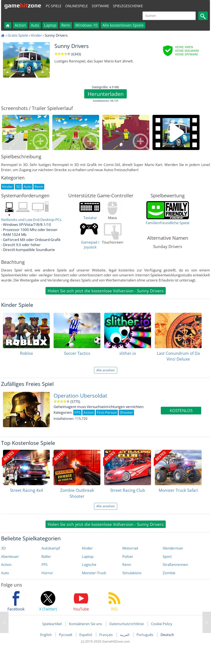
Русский (66, 634)
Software (100, 6)
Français (106, 634)
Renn (65, 25)
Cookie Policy (161, 624)
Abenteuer (10, 556)
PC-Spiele (53, 6)
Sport (167, 556)
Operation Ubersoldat (80, 395)
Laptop (50, 25)
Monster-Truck (94, 572)
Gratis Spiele (18, 35)
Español (86, 634)
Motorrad (130, 548)
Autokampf (50, 548)
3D (3, 548)
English (46, 634)
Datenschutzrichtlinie (126, 624)
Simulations (131, 572)
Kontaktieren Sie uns (85, 624)
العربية (125, 634)
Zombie (169, 572)
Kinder (36, 35)
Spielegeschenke (128, 6)
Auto (35, 25)
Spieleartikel (52, 624)
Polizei (127, 556)
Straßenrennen (175, 564)
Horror (47, 572)
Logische (89, 564)
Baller (46, 556)
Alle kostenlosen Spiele (123, 25)
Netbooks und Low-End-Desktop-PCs (31, 219)
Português (145, 634)
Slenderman (173, 548)
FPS (44, 564)
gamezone (22, 5)
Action (20, 25)
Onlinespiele (76, 6)
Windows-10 (86, 25)
